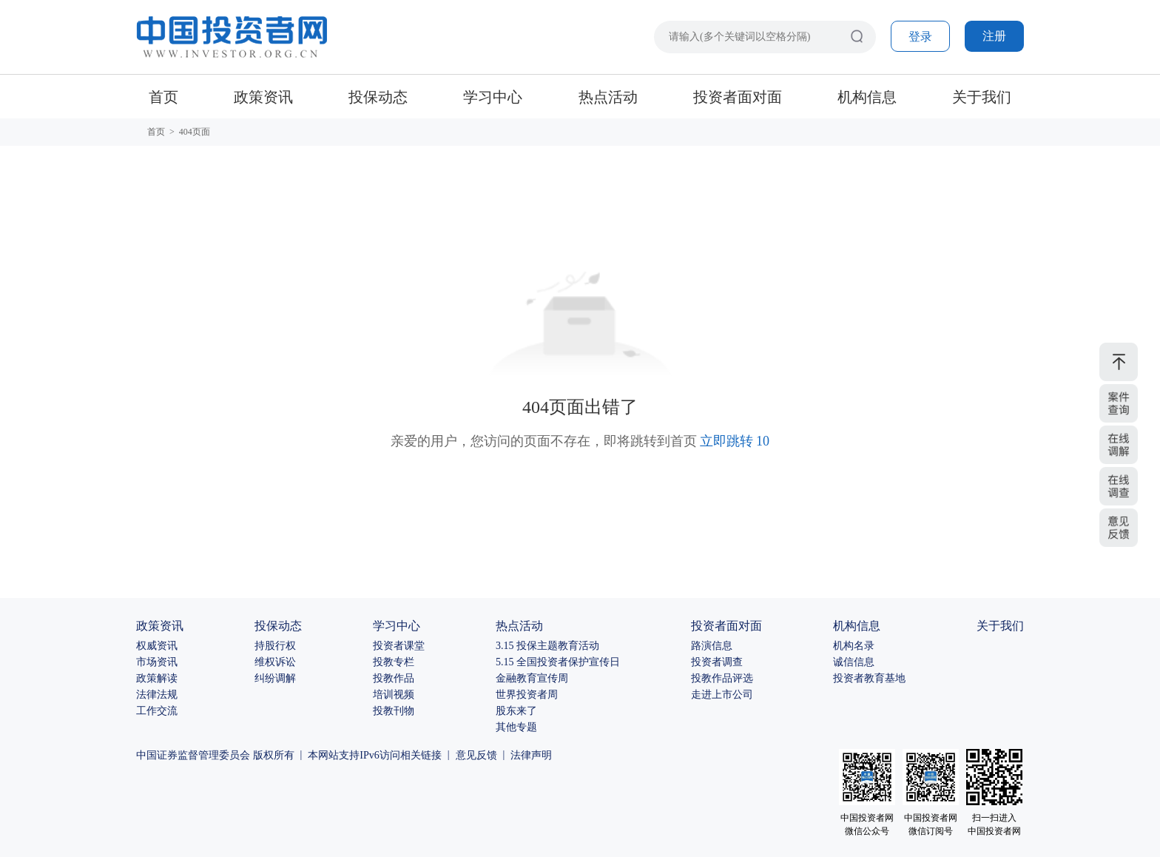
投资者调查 (717, 662)
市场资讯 (157, 662)
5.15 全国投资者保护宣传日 (558, 662)
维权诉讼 (275, 662)
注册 (994, 36)
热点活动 (608, 97)
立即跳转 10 (735, 441)
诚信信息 (853, 662)
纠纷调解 (275, 678)
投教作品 (393, 678)
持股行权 (275, 645)
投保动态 (378, 97)
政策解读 (157, 678)
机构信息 (867, 97)
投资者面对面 (737, 97)
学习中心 (492, 97)
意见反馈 (476, 755)
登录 (920, 36)
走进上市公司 (722, 694)
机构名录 (853, 645)
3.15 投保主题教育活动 (547, 645)
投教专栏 (393, 662)
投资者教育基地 (869, 678)
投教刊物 (393, 710)
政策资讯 (263, 97)
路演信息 (711, 645)
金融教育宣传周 (532, 678)
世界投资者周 (527, 694)
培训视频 (393, 694)
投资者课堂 (399, 645)
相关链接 (421, 755)
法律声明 (531, 755)
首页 (163, 97)
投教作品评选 (722, 678)
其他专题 (516, 727)
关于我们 (981, 97)
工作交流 (157, 710)
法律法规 (157, 694)
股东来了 (516, 710)
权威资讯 (157, 645)
